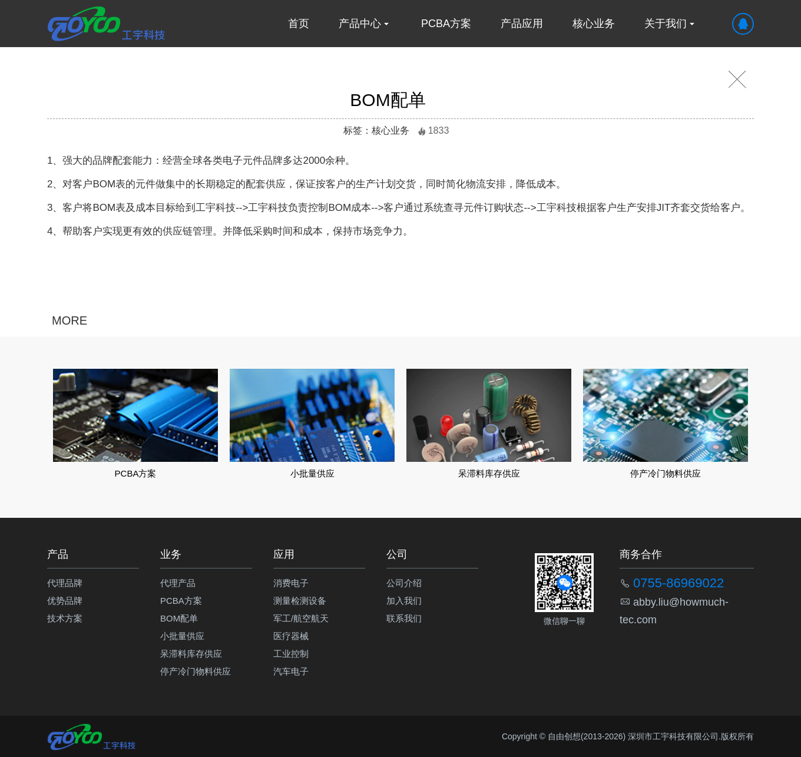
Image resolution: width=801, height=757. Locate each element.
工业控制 (291, 654)
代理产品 (178, 583)
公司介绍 (404, 583)
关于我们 (670, 23)
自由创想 (564, 736)
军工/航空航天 (301, 618)
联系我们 (404, 618)
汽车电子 (291, 671)
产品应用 (522, 23)
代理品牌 (64, 583)
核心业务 (593, 23)
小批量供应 (182, 636)
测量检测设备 (299, 601)
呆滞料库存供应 (191, 654)
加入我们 (404, 601)
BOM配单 (179, 618)
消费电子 (291, 583)
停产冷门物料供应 (195, 671)
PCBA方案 (446, 23)
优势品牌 (64, 601)
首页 (298, 23)
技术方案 (64, 618)
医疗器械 (291, 636)
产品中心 (365, 23)
